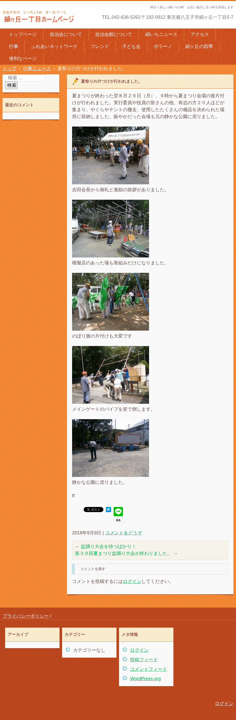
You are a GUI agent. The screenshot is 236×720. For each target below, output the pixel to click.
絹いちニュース (161, 34)
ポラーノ (163, 46)
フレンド (100, 46)
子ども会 (131, 46)
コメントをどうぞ (123, 532)
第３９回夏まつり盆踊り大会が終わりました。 (126, 553)
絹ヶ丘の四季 (199, 46)
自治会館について (113, 34)
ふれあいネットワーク (54, 46)
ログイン (132, 581)
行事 (13, 46)
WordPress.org (145, 678)
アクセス (200, 34)
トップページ (23, 34)
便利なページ (23, 58)
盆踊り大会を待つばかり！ (105, 546)
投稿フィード (144, 659)
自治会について (66, 34)
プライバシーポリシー (26, 616)
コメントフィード (148, 669)
